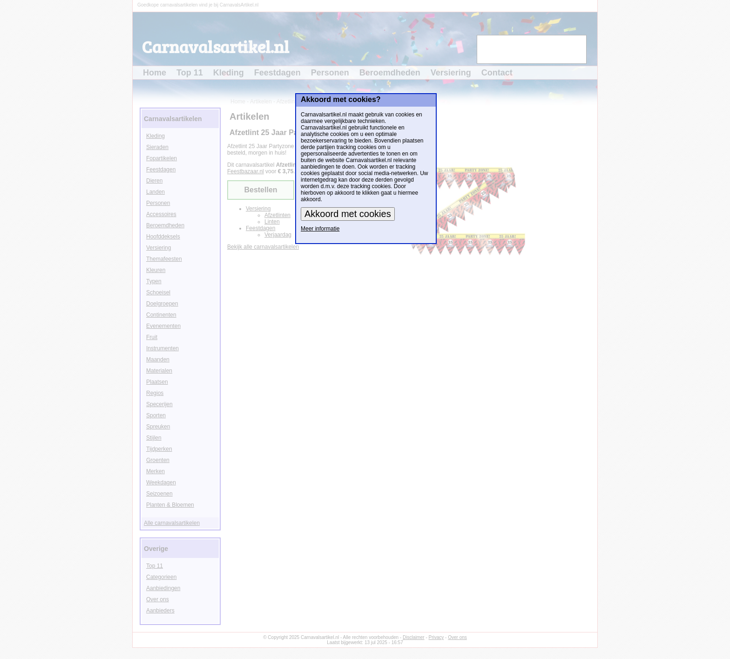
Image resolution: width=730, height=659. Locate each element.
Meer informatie (320, 228)
